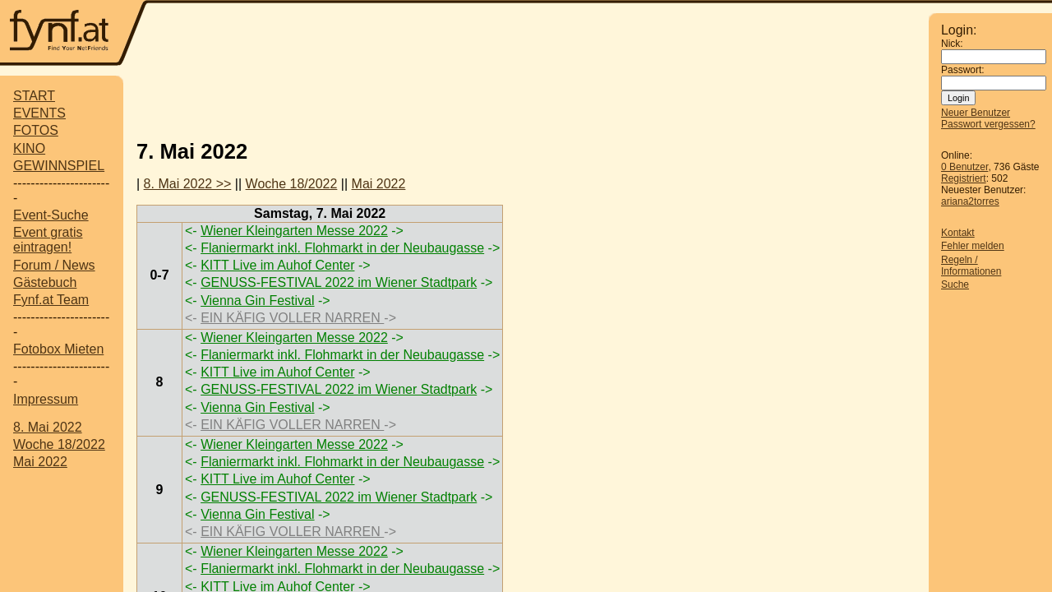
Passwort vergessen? (988, 124)
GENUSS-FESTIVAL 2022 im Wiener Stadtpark (339, 282)
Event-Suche (51, 215)
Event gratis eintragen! (47, 239)
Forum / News (54, 265)
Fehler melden (972, 246)
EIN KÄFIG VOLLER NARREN (292, 318)
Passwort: (963, 70)
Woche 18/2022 (59, 444)
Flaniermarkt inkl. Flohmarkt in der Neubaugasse (342, 248)
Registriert (963, 178)
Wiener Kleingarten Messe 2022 (294, 231)
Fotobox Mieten (58, 349)
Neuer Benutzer (975, 112)
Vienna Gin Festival (257, 301)
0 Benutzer (964, 167)
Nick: (952, 43)
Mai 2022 (40, 462)
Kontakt (958, 232)
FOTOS (35, 130)
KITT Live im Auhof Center (277, 265)
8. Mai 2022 (47, 427)
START (34, 96)
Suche (955, 284)
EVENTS (39, 113)
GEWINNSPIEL (58, 166)
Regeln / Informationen (971, 265)
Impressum (45, 399)
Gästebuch (44, 282)
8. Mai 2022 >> (188, 184)
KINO (29, 148)
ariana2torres (970, 201)
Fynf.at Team (51, 300)
